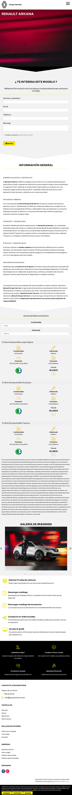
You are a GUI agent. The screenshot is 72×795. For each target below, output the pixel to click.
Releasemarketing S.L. (61, 781)
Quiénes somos (7, 749)
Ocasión (5, 737)
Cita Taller (6, 734)
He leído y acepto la (19, 135)
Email (5, 106)
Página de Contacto (9, 690)
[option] (36, 548)
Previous (1, 549)
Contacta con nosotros (14, 685)
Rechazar (17, 793)
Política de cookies (9, 755)
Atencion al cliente (9, 731)
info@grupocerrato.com (15, 697)
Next (70, 549)
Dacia (4, 713)
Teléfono (7, 114)
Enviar (9, 143)
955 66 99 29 (9, 694)
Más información (55, 790)
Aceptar (6, 793)
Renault (5, 710)
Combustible (36, 322)
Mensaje (7, 123)
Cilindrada (36, 330)
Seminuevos (6, 719)
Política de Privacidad (25, 135)
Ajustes (28, 793)
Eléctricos (5, 716)
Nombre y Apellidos (11, 98)
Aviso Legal (6, 752)
